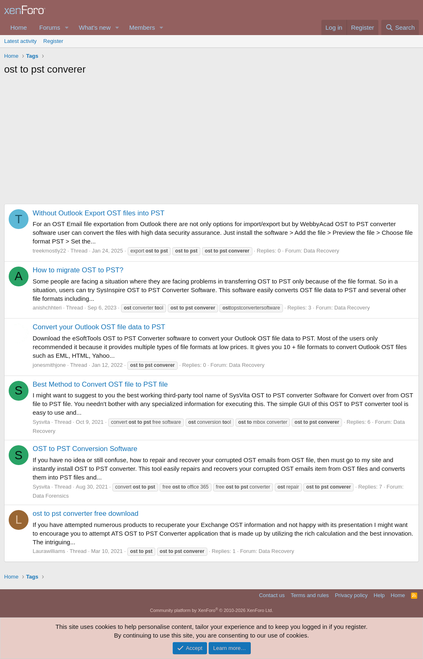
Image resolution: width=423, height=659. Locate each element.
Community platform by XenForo (211, 610)
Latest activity (20, 41)
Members (142, 27)
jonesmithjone (49, 365)
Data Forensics (51, 496)
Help (379, 595)
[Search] (400, 27)
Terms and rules (310, 595)
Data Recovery (321, 251)
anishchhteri (47, 308)
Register (53, 41)
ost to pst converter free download (85, 513)
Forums (49, 27)
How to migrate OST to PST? (78, 270)
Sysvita (41, 422)
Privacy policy (351, 595)
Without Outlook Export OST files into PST (98, 213)
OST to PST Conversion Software (85, 449)
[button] (67, 27)
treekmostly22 (49, 251)
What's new (95, 27)
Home (18, 27)
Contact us (272, 595)
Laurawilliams (49, 551)
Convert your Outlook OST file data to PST (99, 327)
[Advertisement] (211, 142)
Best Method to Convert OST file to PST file (100, 384)
